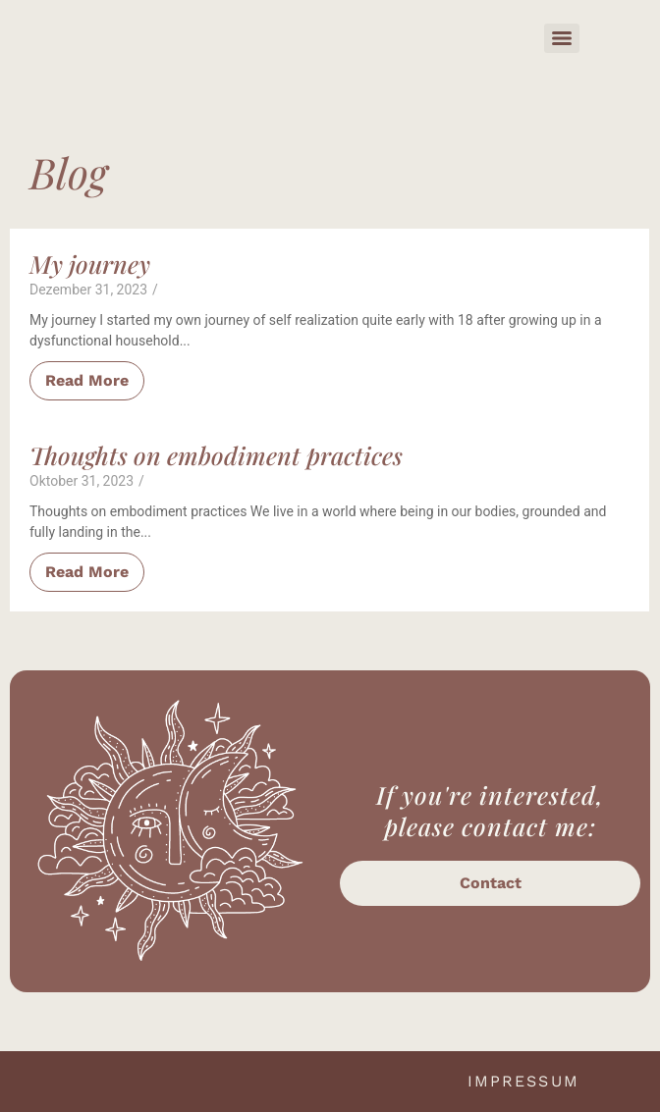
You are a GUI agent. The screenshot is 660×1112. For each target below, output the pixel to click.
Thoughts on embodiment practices (216, 455)
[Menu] (561, 38)
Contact (491, 883)
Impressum (523, 1081)
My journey (89, 264)
